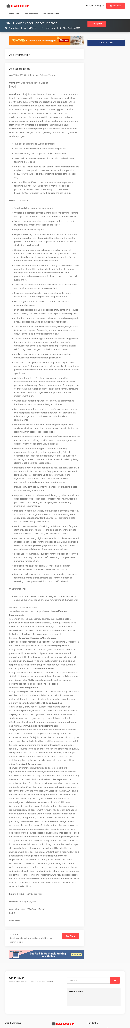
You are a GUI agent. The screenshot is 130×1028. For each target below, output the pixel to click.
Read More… (15, 920)
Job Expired (96, 23)
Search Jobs (13, 13)
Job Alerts (70, 936)
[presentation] (88, 999)
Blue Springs (68, 28)
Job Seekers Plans (51, 13)
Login (89, 5)
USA (78, 28)
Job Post (115, 5)
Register (99, 5)
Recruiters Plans (31, 13)
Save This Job (106, 42)
